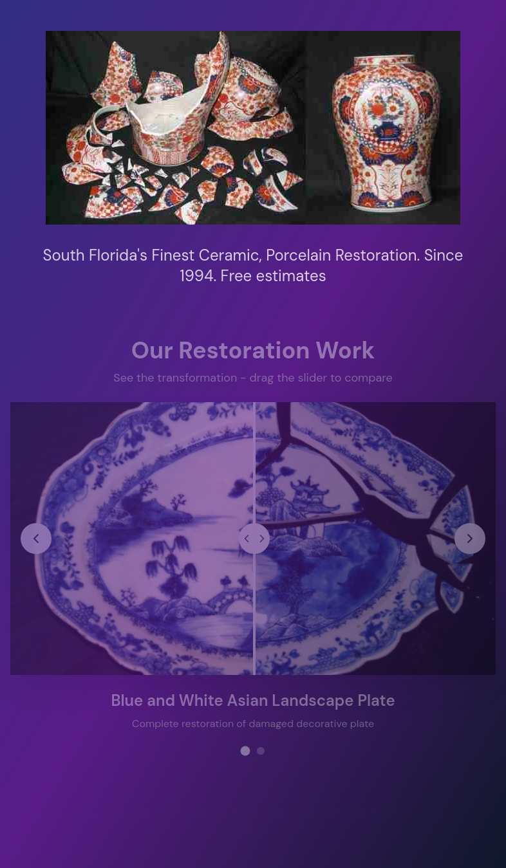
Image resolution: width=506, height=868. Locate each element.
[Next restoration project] (469, 537)
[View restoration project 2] (261, 749)
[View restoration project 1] (245, 750)
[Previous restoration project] (36, 537)
